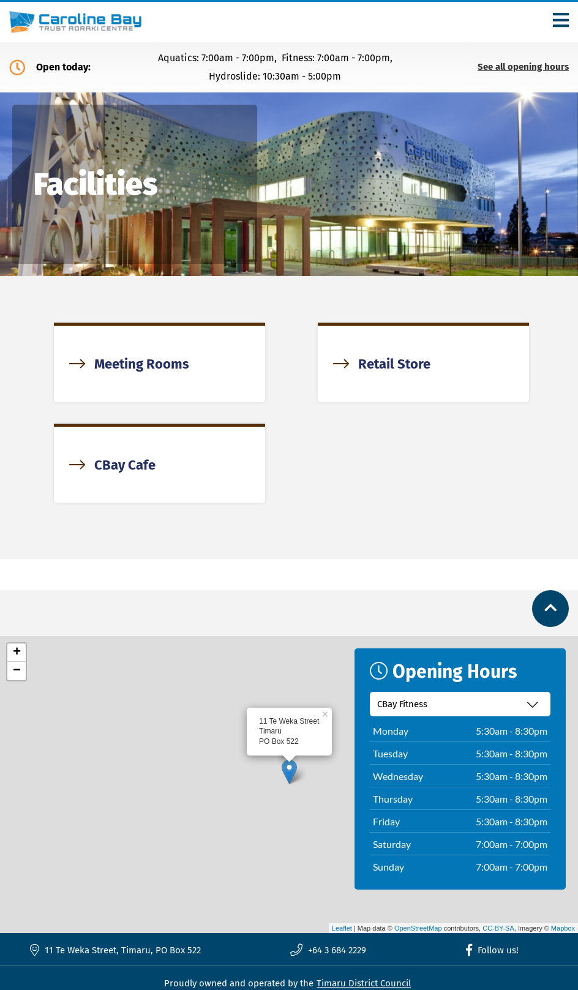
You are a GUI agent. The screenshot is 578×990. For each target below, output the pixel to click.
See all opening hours (523, 67)
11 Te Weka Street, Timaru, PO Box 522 (115, 949)
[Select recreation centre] (460, 704)
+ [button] (17, 652)
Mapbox (563, 928)
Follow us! (492, 950)
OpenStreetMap (418, 928)
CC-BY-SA (498, 928)
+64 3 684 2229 (328, 950)
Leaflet (342, 928)
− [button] (17, 671)
